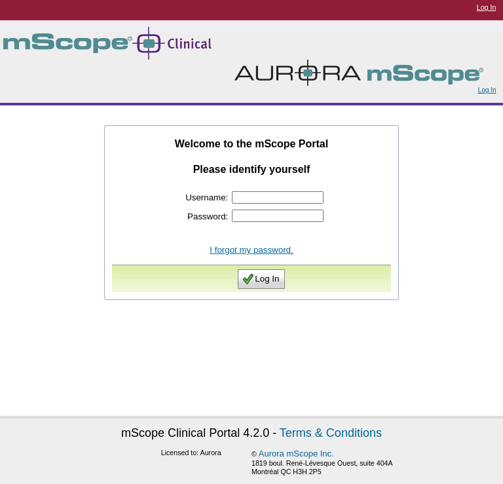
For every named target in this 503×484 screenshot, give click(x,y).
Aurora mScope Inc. (296, 453)
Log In (486, 7)
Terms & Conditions (331, 432)
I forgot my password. (251, 250)
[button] (261, 279)
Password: (207, 216)
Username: (206, 197)
